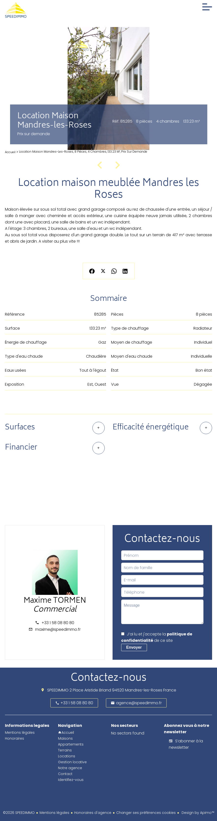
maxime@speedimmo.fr (58, 629)
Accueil (10, 152)
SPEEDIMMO (58, 690)
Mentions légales (54, 812)
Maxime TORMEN (55, 601)
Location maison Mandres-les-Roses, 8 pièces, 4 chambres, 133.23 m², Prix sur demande (83, 151)
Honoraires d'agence (92, 812)
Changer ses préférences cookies (146, 812)
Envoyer (134, 647)
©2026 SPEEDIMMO (19, 812)
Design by (197, 812)
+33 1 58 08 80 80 (58, 623)
